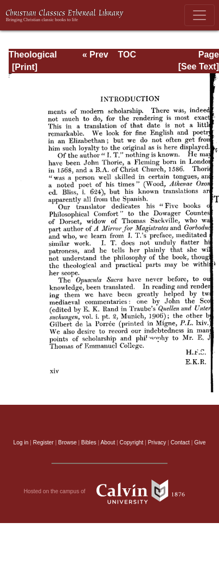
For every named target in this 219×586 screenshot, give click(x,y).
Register (43, 442)
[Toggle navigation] (199, 15)
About (107, 442)
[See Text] (198, 66)
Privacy (157, 442)
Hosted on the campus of (110, 492)
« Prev (95, 54)
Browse (67, 442)
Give (199, 442)
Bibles (88, 442)
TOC (127, 54)
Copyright (132, 442)
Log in (21, 442)
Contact (180, 442)
